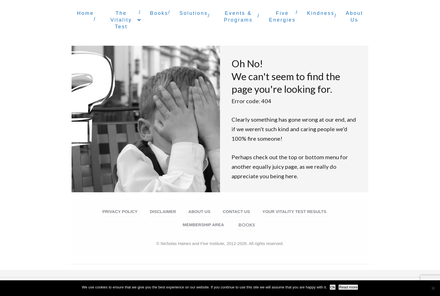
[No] (433, 288)
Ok (332, 287)
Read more (348, 287)
